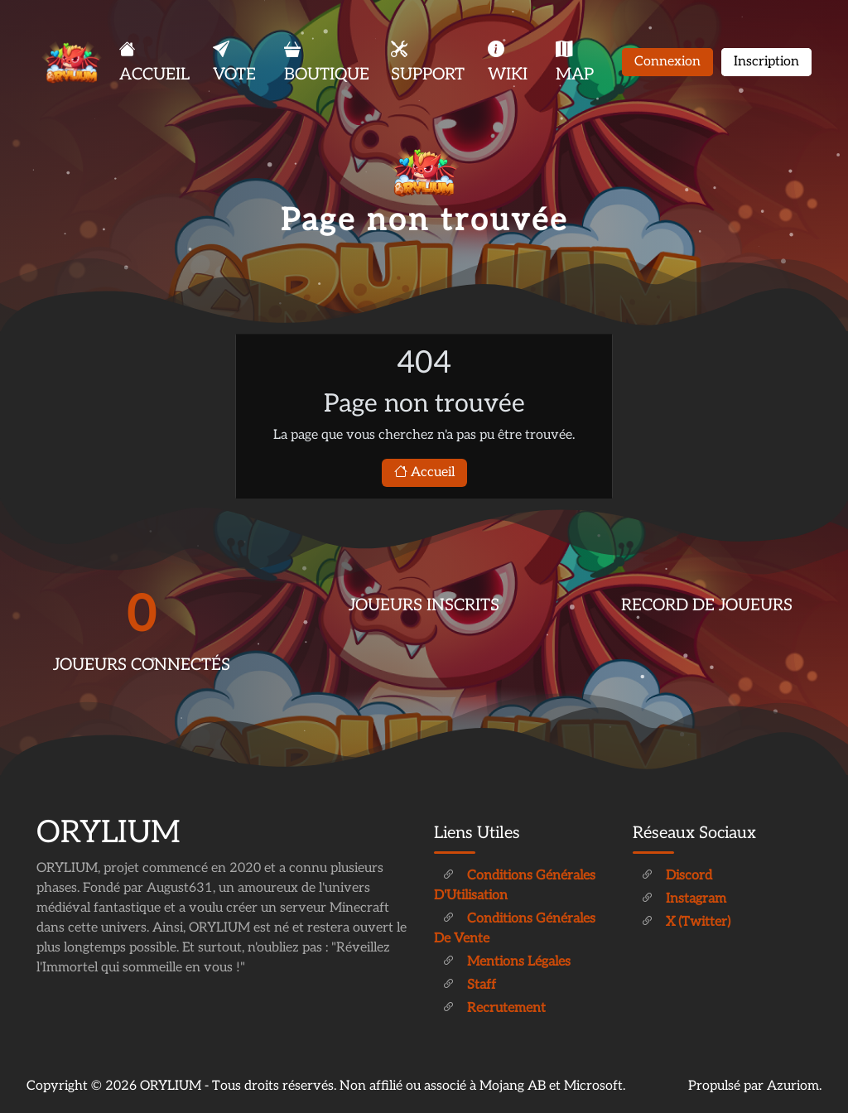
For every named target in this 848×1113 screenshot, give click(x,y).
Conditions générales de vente (514, 929)
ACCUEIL (154, 62)
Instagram (683, 899)
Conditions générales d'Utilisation (514, 885)
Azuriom (793, 1086)
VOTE (234, 62)
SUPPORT (428, 62)
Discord (676, 876)
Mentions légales (506, 962)
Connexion (667, 62)
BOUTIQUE (326, 62)
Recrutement (494, 1008)
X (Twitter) (685, 922)
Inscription (766, 62)
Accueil (424, 472)
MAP (575, 62)
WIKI (508, 62)
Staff (469, 985)
